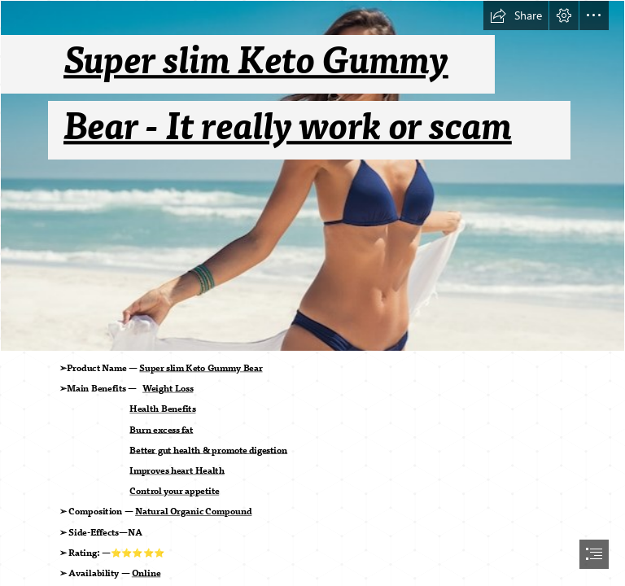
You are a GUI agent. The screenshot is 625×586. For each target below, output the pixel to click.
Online (146, 573)
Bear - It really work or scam (287, 127)
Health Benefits (163, 409)
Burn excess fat (162, 429)
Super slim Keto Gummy (255, 61)
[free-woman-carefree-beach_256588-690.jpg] (312, 176)
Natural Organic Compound (193, 511)
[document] (312, 293)
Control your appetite (175, 491)
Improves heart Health (177, 471)
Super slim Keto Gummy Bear (201, 368)
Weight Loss (167, 389)
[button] (516, 15)
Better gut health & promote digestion (209, 450)
